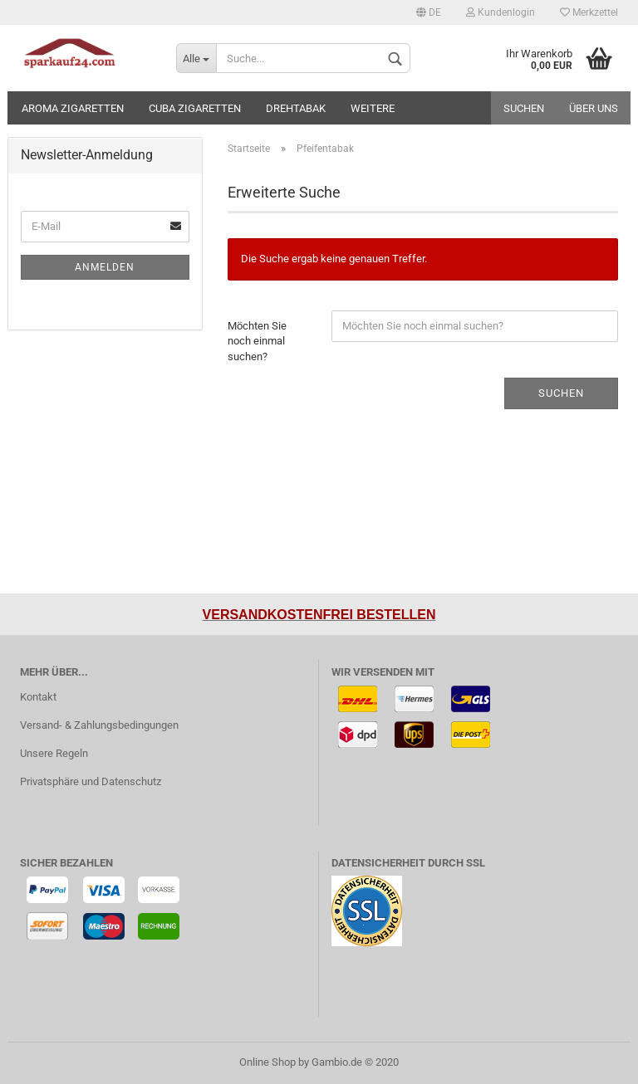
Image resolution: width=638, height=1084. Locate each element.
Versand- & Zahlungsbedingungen (99, 725)
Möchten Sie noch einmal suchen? (257, 341)
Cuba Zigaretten (195, 108)
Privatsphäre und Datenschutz (90, 781)
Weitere (373, 108)
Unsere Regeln (54, 753)
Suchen (523, 108)
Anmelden (105, 267)
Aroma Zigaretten (73, 108)
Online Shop (267, 1062)
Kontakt (38, 697)
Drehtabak (296, 108)
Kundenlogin (500, 12)
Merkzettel (589, 12)
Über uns (593, 108)
